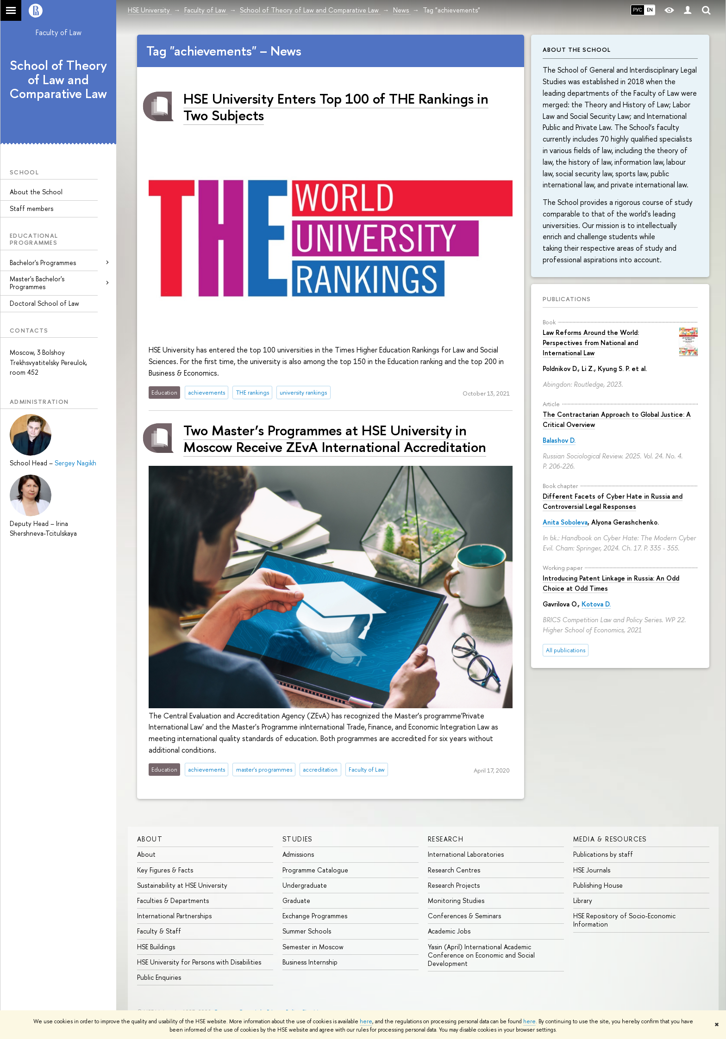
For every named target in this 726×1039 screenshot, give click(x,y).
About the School (36, 191)
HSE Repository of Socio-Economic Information (624, 919)
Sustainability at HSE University (182, 885)
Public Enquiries (159, 977)
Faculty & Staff (159, 931)
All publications (565, 650)
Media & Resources (610, 839)
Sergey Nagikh (75, 462)
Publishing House (598, 885)
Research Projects (454, 885)
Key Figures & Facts (165, 870)
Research (445, 839)
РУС (637, 9)
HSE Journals (591, 870)
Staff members (31, 208)
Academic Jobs (449, 931)
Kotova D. (596, 604)
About (150, 839)
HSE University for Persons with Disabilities (199, 962)
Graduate (296, 900)
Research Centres (454, 870)
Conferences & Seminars (464, 915)
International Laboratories (466, 854)
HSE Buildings (156, 946)
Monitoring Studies (456, 900)
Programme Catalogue (315, 870)
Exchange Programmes (314, 915)
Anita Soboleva (565, 522)
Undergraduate (304, 885)
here (366, 1021)
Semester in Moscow (313, 946)
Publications (567, 299)
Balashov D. (559, 440)
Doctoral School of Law (44, 303)
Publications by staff (603, 854)
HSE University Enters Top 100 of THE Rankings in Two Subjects (335, 106)
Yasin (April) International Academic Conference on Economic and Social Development (481, 955)
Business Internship (310, 962)
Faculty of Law (58, 32)
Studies (297, 839)
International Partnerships (174, 915)
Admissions (298, 854)
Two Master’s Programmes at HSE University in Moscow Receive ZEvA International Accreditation (334, 438)
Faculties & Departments (173, 900)
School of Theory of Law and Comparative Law (58, 79)
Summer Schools (306, 931)
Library (582, 900)
